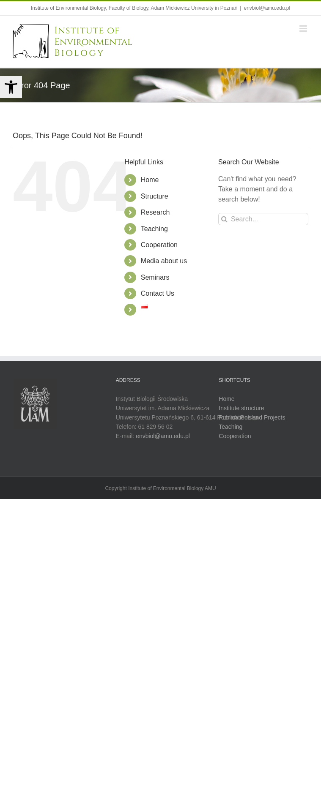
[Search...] (263, 219)
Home (150, 179)
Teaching (154, 228)
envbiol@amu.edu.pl (267, 8)
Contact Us (157, 293)
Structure (154, 196)
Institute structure (241, 408)
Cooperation (159, 244)
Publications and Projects (252, 417)
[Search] (224, 219)
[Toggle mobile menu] (303, 28)
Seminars (155, 277)
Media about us (164, 260)
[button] (11, 87)
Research (155, 212)
